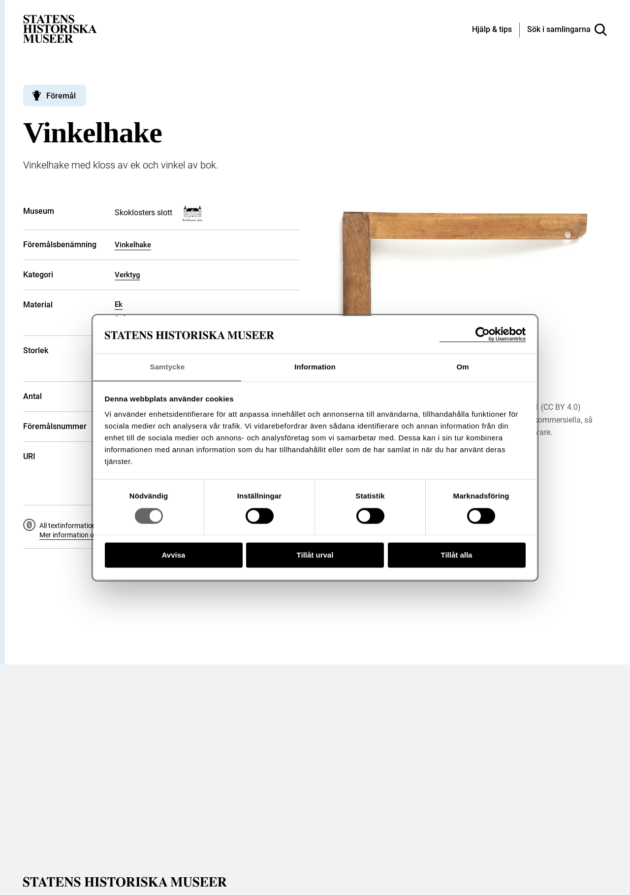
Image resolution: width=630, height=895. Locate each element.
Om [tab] (462, 367)
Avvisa (174, 555)
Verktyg (127, 274)
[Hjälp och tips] (492, 30)
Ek (119, 304)
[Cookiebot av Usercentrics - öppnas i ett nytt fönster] (483, 334)
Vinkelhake (133, 244)
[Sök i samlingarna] (567, 30)
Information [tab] (315, 367)
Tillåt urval (315, 555)
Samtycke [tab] (167, 367)
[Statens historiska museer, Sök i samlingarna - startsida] (60, 28)
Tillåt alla (456, 555)
